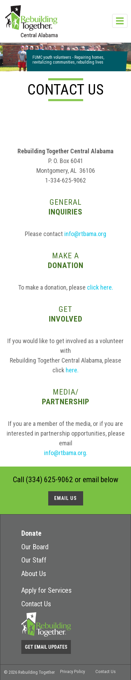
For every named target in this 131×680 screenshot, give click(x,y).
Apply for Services (46, 590)
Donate (31, 533)
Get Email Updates (46, 647)
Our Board (35, 547)
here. (72, 370)
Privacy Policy (72, 671)
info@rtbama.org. (65, 452)
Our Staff (33, 560)
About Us (33, 573)
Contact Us (36, 604)
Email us (65, 498)
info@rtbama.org (84, 233)
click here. (100, 287)
